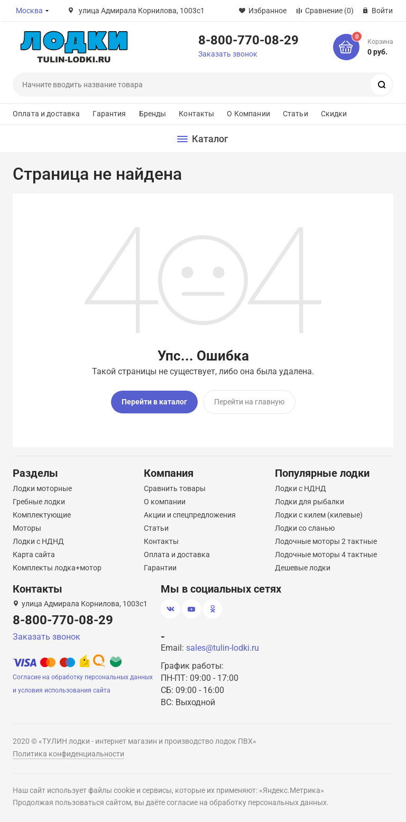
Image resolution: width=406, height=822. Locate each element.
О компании (165, 501)
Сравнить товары (175, 488)
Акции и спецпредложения (190, 515)
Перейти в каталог (154, 402)
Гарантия (109, 113)
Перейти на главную (249, 402)
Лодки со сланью (305, 528)
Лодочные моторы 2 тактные (326, 541)
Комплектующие (42, 515)
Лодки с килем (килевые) (319, 515)
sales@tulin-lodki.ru (222, 648)
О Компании (248, 113)
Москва (29, 10)
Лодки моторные (42, 488)
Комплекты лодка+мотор (57, 568)
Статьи (295, 113)
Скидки (334, 113)
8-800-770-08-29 (248, 40)
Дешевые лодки (302, 568)
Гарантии (160, 568)
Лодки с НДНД (38, 541)
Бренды (153, 113)
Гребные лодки (39, 501)
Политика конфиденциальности (68, 754)
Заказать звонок (227, 54)
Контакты (196, 113)
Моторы (27, 528)
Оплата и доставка (46, 113)
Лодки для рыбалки (309, 501)
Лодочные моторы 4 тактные (326, 554)
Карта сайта (34, 554)
